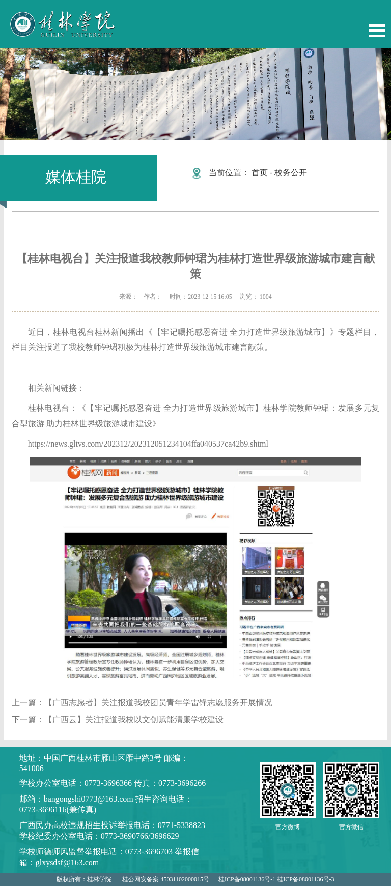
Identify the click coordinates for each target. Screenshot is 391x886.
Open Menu (377, 30)
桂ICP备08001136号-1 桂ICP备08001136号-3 (276, 879)
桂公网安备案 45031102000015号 (165, 879)
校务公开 (290, 172)
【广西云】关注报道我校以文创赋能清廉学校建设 (134, 719)
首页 (260, 172)
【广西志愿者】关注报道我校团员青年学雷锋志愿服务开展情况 (158, 702)
